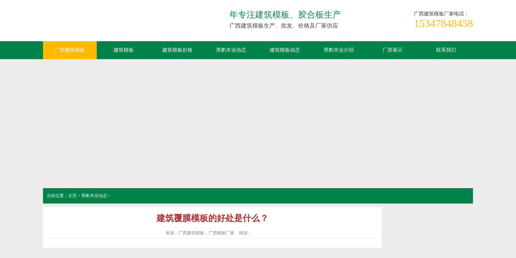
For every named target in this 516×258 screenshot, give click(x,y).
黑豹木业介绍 (339, 50)
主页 (72, 195)
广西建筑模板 (96, 23)
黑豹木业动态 (231, 50)
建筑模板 (124, 50)
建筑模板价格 (177, 50)
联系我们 (446, 50)
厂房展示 (392, 50)
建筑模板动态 (285, 50)
